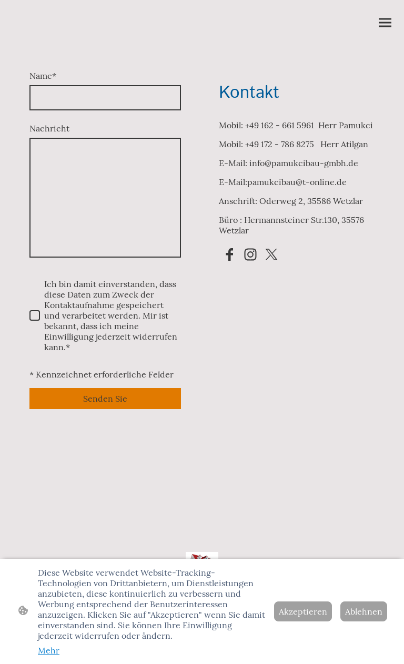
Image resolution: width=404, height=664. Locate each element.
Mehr (48, 650)
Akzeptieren (303, 611)
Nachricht (49, 128)
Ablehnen (363, 611)
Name (42, 75)
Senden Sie (105, 398)
